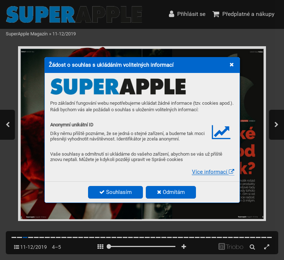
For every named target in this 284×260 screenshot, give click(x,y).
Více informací (213, 172)
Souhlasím (115, 192)
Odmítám (171, 192)
